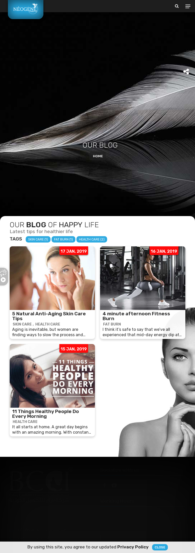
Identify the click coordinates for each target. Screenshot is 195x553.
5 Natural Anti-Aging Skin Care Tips (49, 316)
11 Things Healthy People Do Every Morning (45, 414)
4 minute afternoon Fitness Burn (136, 316)
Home (98, 156)
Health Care (47, 324)
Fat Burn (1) (63, 239)
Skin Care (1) (38, 239)
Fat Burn (112, 324)
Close (160, 547)
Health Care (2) (92, 239)
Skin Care (22, 324)
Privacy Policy (133, 546)
